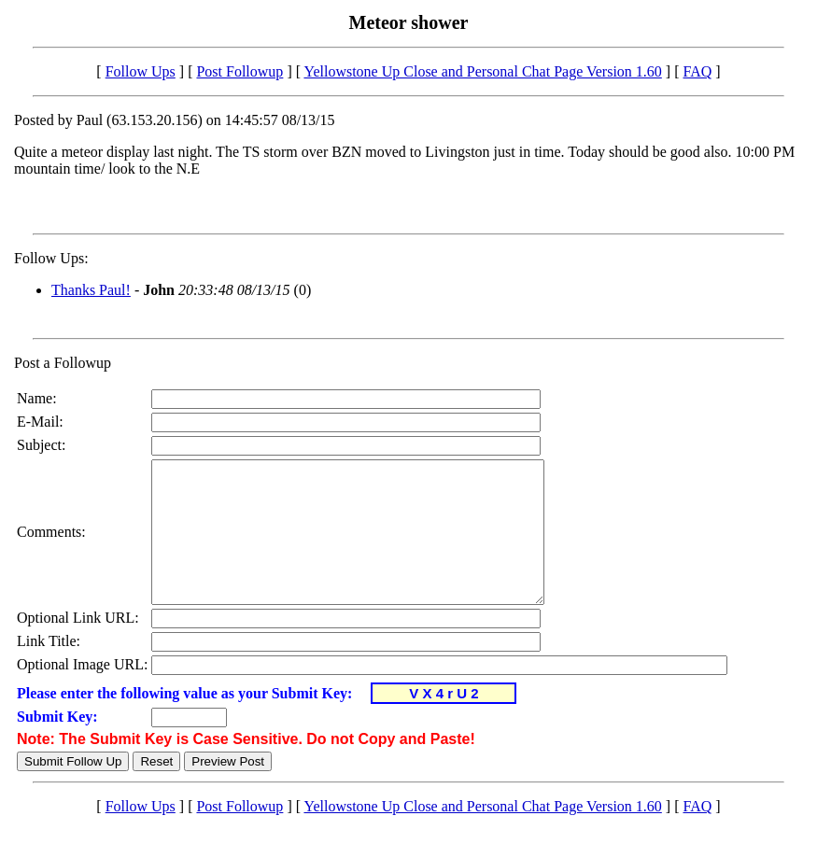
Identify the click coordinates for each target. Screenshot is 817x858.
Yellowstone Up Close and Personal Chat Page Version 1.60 (482, 71)
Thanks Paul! (91, 290)
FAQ (697, 71)
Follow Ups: (51, 258)
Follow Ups (141, 71)
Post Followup (239, 71)
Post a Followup (62, 363)
